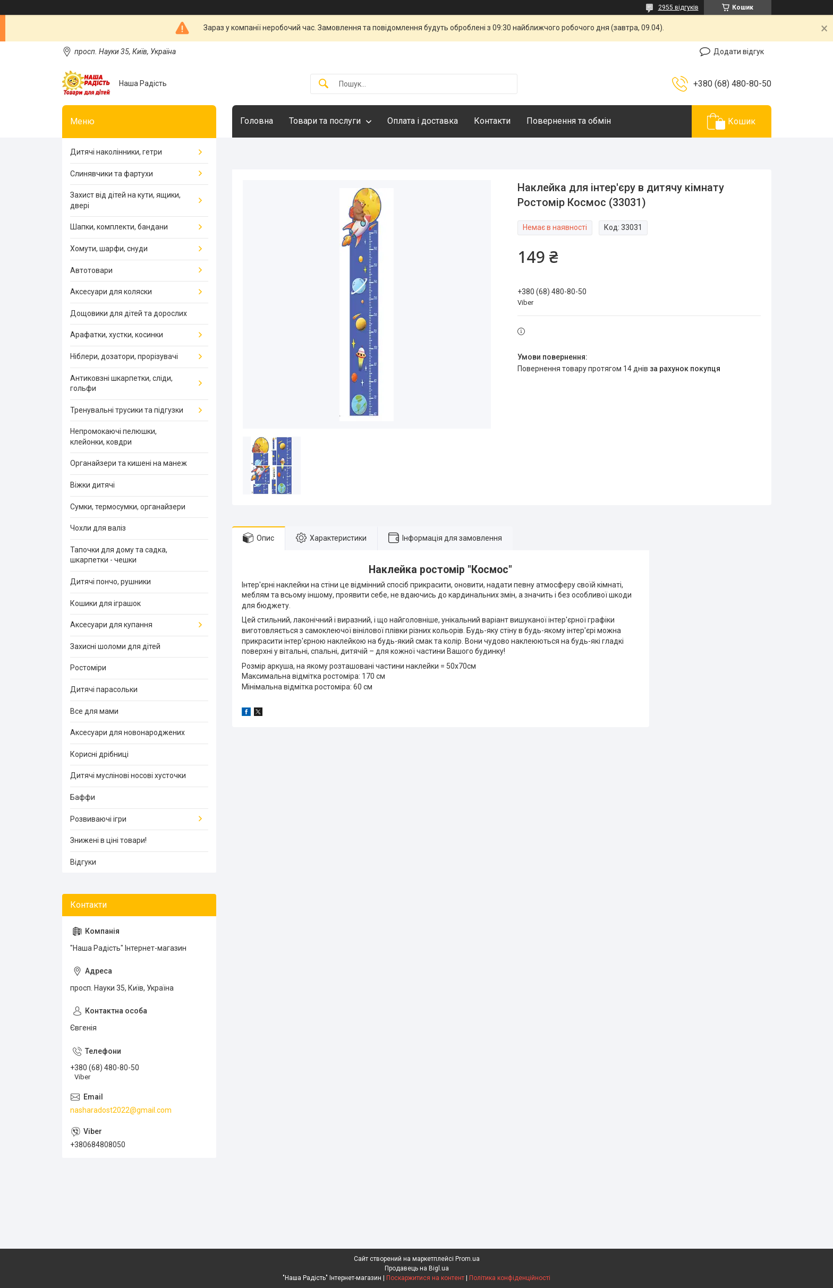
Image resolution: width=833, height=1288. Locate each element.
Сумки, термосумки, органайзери (127, 506)
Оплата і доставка (422, 121)
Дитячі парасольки (104, 689)
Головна (256, 121)
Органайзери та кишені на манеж (128, 463)
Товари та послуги (325, 121)
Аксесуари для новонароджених (127, 732)
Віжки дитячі (92, 485)
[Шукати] (323, 84)
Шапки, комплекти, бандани (119, 227)
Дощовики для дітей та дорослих (128, 313)
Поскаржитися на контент (425, 1278)
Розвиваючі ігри (98, 819)
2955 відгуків (678, 7)
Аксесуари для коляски (111, 291)
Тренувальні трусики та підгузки (126, 410)
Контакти (492, 121)
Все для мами (94, 711)
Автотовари (91, 270)
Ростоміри (88, 667)
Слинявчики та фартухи (111, 173)
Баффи (82, 797)
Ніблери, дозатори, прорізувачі (124, 356)
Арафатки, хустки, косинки (116, 334)
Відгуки (83, 862)
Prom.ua (467, 1259)
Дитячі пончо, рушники (110, 581)
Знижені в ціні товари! (108, 840)
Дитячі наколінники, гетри (116, 152)
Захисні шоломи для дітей (115, 646)
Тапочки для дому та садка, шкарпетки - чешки (118, 555)
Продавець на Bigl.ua (417, 1268)
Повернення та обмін (568, 121)
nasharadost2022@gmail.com (121, 1110)
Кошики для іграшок (105, 603)
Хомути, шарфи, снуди (109, 248)
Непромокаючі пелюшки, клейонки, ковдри (113, 436)
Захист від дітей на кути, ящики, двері (125, 200)
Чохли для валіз (98, 528)
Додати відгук (738, 51)
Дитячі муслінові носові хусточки (128, 775)
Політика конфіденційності (509, 1278)
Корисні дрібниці (99, 754)
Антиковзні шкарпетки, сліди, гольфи (121, 383)
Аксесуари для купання (111, 624)
